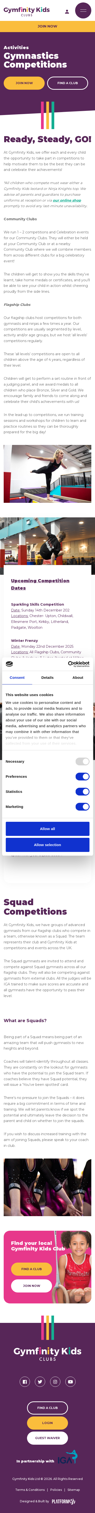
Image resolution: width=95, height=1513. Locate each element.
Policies (56, 1490)
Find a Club (67, 83)
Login (47, 1423)
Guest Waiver (47, 1438)
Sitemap (74, 1490)
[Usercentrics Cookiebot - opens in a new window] (68, 664)
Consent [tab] (17, 677)
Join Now (47, 26)
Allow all (47, 829)
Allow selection (47, 845)
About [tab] (77, 677)
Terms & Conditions (30, 1490)
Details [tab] (47, 677)
